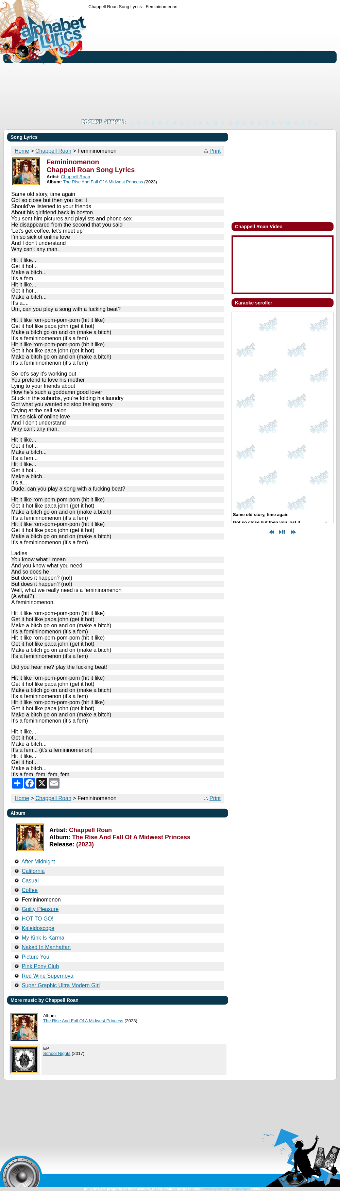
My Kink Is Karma (43, 938)
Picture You (35, 957)
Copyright (241, 1189)
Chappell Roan (53, 151)
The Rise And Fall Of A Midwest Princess (103, 181)
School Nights (56, 1053)
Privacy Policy (216, 1189)
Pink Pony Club (40, 966)
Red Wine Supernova (47, 976)
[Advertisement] (161, 64)
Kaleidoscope (38, 928)
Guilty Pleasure (40, 909)
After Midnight (38, 861)
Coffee (30, 890)
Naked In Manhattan (46, 947)
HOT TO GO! (37, 919)
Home (22, 151)
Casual (30, 880)
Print (215, 151)
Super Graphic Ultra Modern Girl (61, 985)
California (33, 871)
